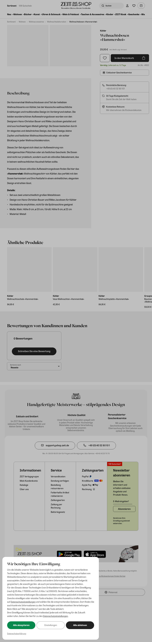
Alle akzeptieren (21, 625)
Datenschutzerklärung (16, 633)
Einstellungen (50, 625)
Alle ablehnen (80, 625)
